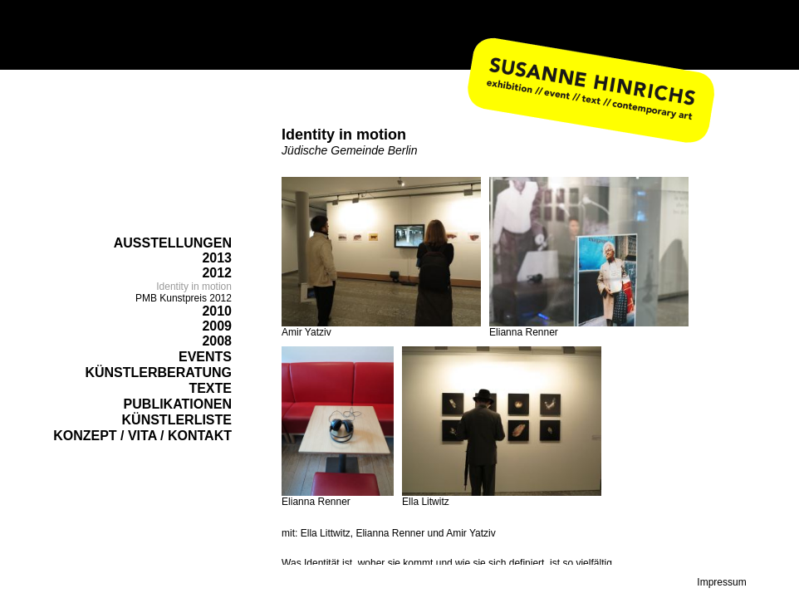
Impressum (721, 582)
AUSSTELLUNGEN (173, 243)
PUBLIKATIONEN (178, 404)
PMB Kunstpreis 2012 (183, 298)
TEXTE (210, 388)
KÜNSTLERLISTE (177, 420)
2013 (217, 258)
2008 (217, 341)
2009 (217, 326)
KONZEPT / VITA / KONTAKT (142, 436)
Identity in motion (194, 286)
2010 (217, 311)
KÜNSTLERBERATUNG (158, 372)
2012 (217, 273)
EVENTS (205, 357)
